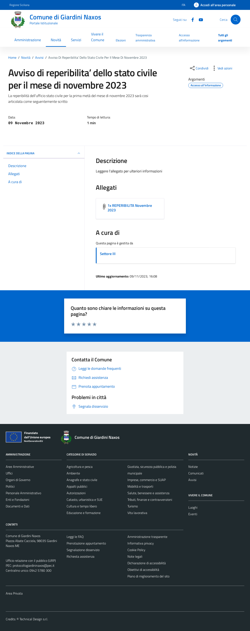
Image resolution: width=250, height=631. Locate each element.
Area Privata (14, 593)
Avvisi (192, 479)
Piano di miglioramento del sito (148, 576)
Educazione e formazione (84, 512)
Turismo (132, 506)
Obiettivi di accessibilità (143, 569)
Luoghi (192, 507)
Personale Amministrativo (23, 493)
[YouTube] (199, 19)
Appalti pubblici (77, 486)
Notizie (193, 466)
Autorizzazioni (76, 493)
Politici (10, 486)
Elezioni (121, 40)
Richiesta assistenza (80, 556)
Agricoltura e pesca (80, 466)
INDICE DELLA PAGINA (44, 153)
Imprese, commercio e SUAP (146, 479)
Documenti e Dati (17, 506)
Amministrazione (27, 40)
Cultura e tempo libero (82, 506)
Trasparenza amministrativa (145, 37)
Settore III (108, 253)
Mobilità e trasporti (140, 486)
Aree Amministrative (20, 466)
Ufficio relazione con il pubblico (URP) (31, 560)
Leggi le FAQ (75, 536)
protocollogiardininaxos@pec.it (33, 565)
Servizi (76, 40)
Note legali (134, 556)
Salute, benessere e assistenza (148, 493)
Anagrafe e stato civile (82, 479)
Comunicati (196, 473)
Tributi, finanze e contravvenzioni (149, 499)
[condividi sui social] (198, 68)
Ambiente (73, 473)
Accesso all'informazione (189, 37)
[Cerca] (236, 20)
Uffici (9, 473)
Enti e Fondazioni (17, 499)
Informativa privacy (140, 543)
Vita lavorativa (137, 512)
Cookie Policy (136, 549)
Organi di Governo (18, 479)
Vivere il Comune (97, 37)
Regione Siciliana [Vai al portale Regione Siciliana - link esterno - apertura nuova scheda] (19, 5)
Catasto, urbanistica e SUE (85, 499)
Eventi (192, 514)
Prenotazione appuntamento (86, 543)
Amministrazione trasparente (147, 536)
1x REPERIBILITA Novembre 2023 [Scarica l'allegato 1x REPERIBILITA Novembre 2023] (130, 208)
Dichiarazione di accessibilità (146, 563)
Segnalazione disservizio (83, 549)
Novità (56, 40)
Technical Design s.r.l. (34, 619)
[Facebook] (191, 19)
